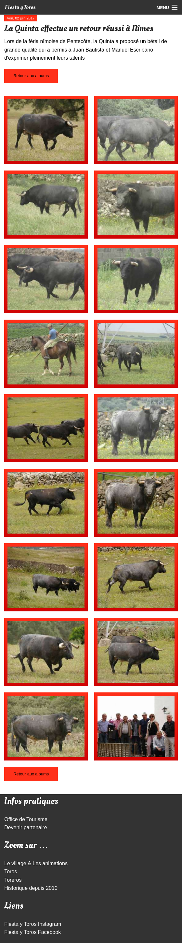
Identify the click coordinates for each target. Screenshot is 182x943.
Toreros (12, 880)
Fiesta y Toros (20, 7)
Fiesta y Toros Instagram (32, 924)
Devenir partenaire (25, 827)
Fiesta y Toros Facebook (32, 932)
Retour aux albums (31, 75)
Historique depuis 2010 (31, 888)
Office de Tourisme (25, 819)
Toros (10, 871)
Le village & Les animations (36, 863)
